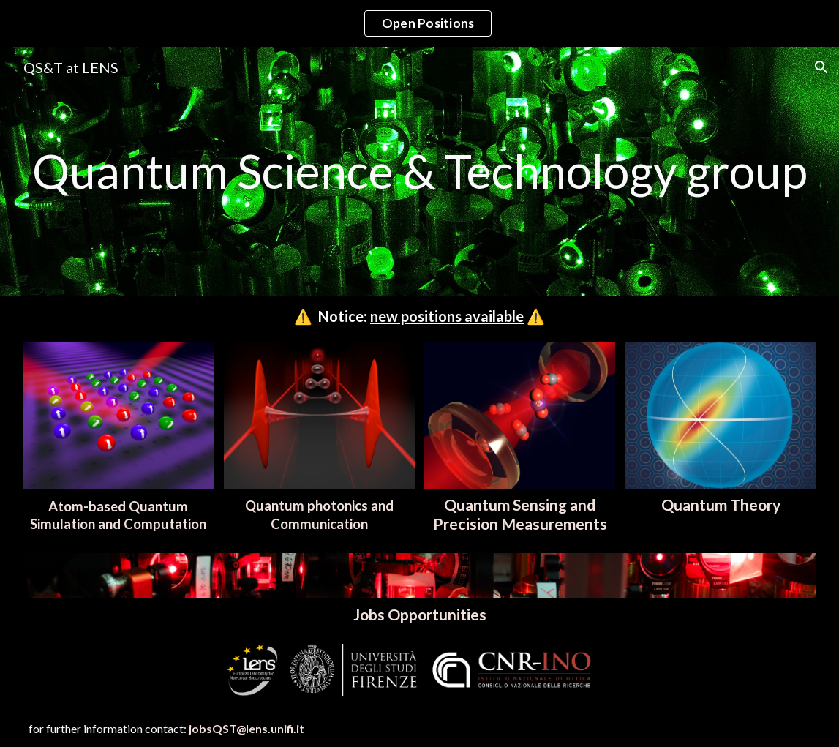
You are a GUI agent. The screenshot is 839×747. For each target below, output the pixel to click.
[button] (821, 67)
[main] (419, 172)
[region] (419, 23)
